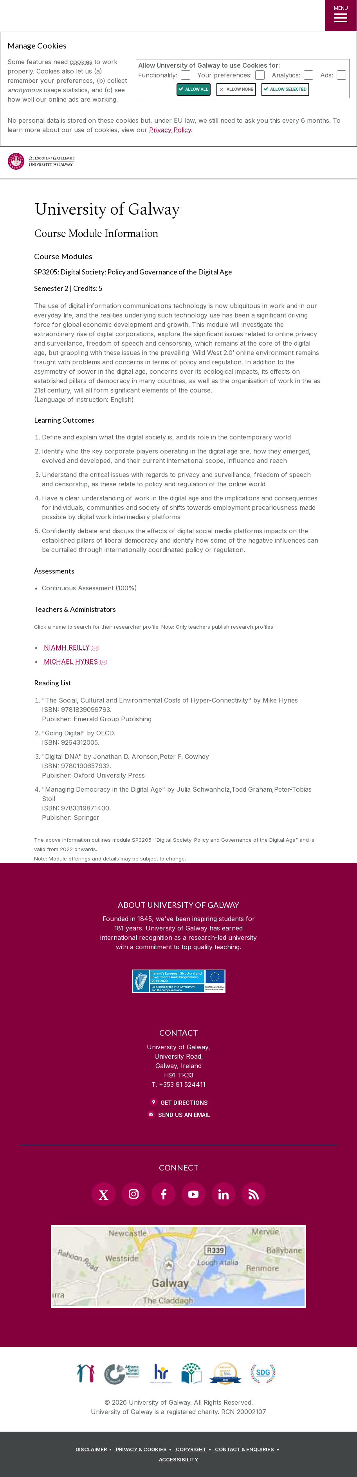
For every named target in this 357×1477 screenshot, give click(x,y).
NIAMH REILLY (67, 647)
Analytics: (286, 75)
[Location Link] (178, 1301)
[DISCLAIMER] (95, 1450)
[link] (86, 1373)
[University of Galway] (41, 163)
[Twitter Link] (103, 1194)
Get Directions (184, 1102)
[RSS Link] (253, 1194)
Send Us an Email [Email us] (184, 1114)
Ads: (326, 75)
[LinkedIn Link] (223, 1194)
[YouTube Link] (193, 1194)
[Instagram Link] (133, 1194)
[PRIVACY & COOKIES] (145, 1450)
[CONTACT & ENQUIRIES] (248, 1450)
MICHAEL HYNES (71, 661)
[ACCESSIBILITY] (178, 1460)
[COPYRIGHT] (195, 1450)
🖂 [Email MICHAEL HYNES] (103, 661)
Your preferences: (224, 75)
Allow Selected (288, 89)
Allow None (240, 89)
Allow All (196, 89)
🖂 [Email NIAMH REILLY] (95, 647)
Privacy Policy (170, 130)
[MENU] (341, 15)
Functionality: (157, 75)
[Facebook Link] (163, 1194)
